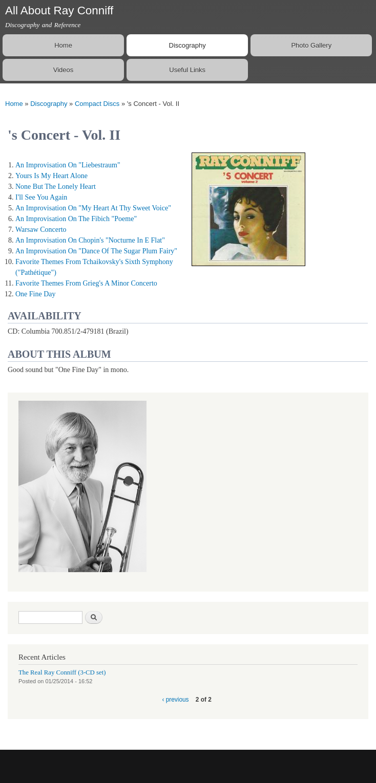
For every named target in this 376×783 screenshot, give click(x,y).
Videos (63, 70)
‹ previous (175, 699)
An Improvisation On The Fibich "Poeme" (76, 219)
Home (63, 45)
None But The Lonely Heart (55, 186)
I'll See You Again (41, 197)
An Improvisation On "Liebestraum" (67, 165)
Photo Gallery (311, 45)
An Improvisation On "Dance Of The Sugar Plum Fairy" (96, 251)
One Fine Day (35, 294)
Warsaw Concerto (41, 229)
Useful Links (187, 70)
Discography (187, 45)
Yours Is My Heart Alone (51, 176)
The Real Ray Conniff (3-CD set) (62, 672)
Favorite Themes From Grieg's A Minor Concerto (86, 283)
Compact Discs (97, 103)
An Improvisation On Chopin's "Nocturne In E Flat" (90, 240)
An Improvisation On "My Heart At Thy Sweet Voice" (93, 208)
